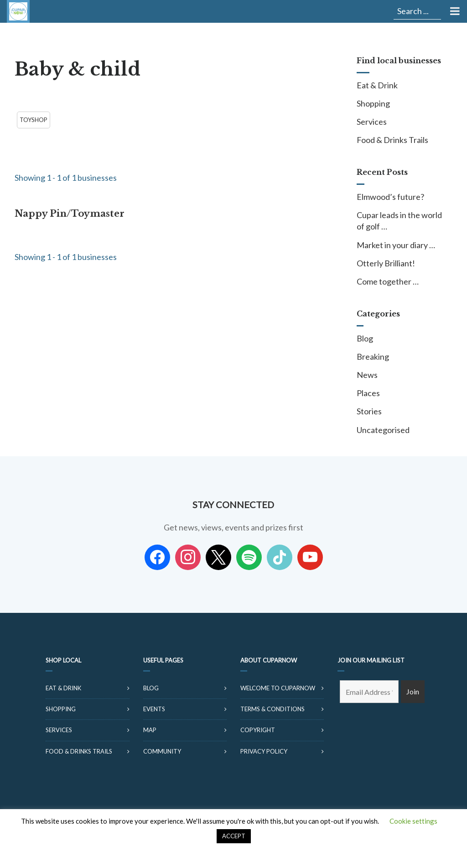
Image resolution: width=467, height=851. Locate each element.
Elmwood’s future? (390, 197)
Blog (365, 338)
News (367, 375)
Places (368, 393)
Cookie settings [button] (413, 821)
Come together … (388, 281)
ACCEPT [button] (233, 836)
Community (162, 751)
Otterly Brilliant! (386, 263)
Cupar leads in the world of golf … (399, 220)
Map (149, 730)
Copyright (257, 730)
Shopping (373, 103)
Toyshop (33, 119)
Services (372, 122)
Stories (369, 411)
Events (154, 709)
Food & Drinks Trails (392, 140)
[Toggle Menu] (454, 11)
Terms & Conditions (272, 709)
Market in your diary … (396, 245)
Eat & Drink (377, 85)
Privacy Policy (263, 751)
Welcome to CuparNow (277, 688)
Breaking (373, 357)
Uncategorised (383, 430)
